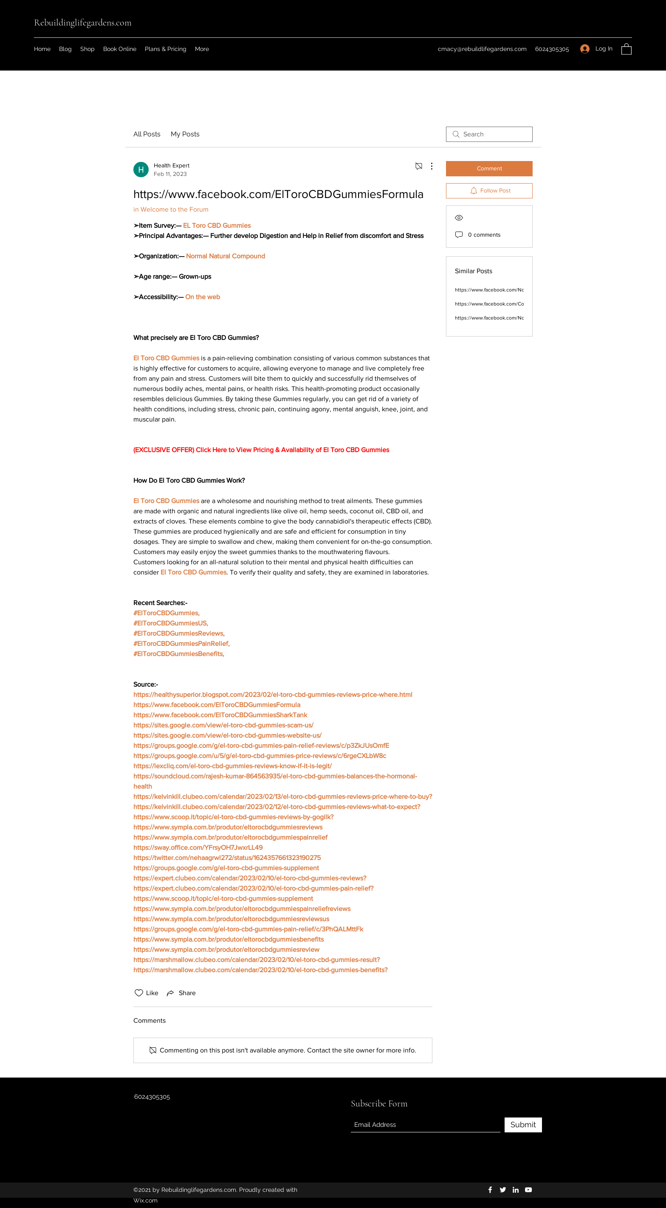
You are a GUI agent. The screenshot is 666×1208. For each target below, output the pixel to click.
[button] (626, 48)
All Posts (147, 134)
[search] (489, 134)
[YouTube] (528, 1189)
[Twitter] (503, 1189)
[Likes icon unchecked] (138, 993)
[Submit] (523, 1124)
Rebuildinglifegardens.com (83, 22)
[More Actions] (427, 166)
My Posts (185, 134)
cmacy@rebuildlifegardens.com (482, 48)
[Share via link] (180, 993)
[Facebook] (490, 1189)
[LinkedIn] (515, 1189)
